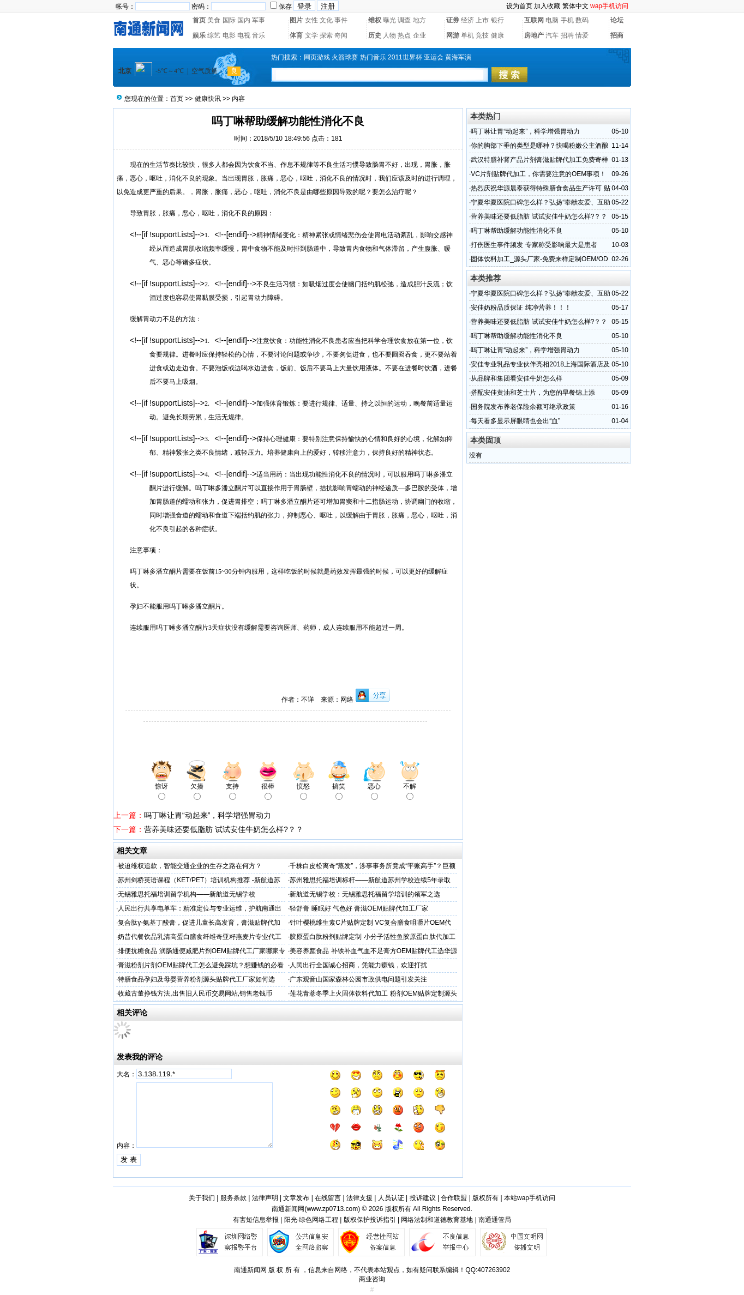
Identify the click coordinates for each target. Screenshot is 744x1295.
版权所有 (485, 1198)
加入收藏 (547, 6)
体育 (296, 35)
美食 (213, 20)
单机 (467, 35)
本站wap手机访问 (529, 1198)
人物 (389, 35)
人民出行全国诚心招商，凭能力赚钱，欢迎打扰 (358, 965)
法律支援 (359, 1198)
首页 (199, 20)
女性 (311, 20)
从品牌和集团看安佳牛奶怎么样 (516, 378)
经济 (467, 20)
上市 (482, 20)
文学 (311, 35)
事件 (340, 20)
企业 (419, 35)
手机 (567, 20)
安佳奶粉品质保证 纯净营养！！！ (521, 307)
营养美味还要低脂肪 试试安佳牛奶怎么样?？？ (223, 829)
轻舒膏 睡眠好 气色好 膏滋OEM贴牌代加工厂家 (359, 908)
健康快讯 (208, 99)
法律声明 (265, 1198)
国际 (229, 20)
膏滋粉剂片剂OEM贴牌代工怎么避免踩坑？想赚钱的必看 (200, 965)
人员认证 (391, 1198)
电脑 (552, 20)
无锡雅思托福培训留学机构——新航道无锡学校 (186, 894)
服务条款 (233, 1198)
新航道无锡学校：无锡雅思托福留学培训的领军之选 (365, 894)
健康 (497, 35)
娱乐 (199, 35)
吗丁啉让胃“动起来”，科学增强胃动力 (207, 815)
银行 (497, 20)
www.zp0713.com (332, 1209)
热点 (404, 35)
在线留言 (328, 1198)
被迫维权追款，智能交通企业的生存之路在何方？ (190, 866)
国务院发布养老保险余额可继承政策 (523, 407)
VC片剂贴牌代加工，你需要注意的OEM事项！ (538, 174)
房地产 (534, 35)
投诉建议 (423, 1198)
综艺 (213, 35)
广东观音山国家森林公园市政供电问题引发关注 (358, 979)
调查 (404, 20)
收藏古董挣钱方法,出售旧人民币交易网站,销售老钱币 (195, 993)
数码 (582, 20)
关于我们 (202, 1198)
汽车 (552, 35)
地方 (419, 20)
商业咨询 (372, 1279)
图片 (296, 20)
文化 (326, 20)
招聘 (567, 35)
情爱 (582, 35)
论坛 (616, 20)
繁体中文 (575, 6)
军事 (258, 20)
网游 (452, 35)
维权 (374, 20)
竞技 (482, 35)
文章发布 (296, 1198)
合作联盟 (454, 1198)
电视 (243, 35)
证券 (452, 20)
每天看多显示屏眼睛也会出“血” (515, 421)
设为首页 (519, 6)
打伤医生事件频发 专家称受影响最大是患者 (534, 245)
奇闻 (340, 35)
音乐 (258, 35)
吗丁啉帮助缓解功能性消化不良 (516, 230)
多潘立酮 (228, 488)
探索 (326, 35)
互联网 (534, 20)
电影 (229, 35)
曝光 (389, 20)
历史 (374, 35)
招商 (616, 35)
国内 (243, 20)
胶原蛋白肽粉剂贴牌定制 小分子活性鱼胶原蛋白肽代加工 (372, 937)
